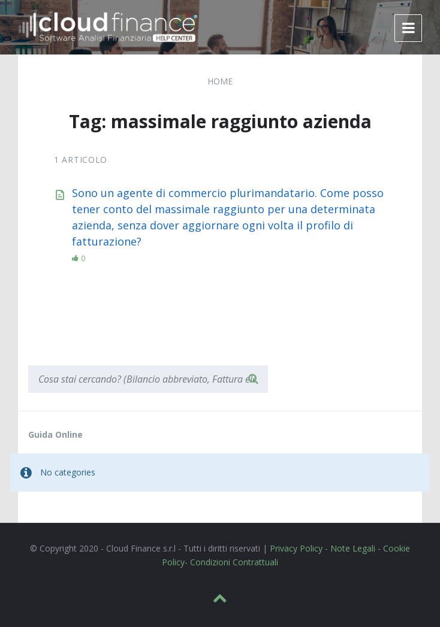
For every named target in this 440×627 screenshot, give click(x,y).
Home (220, 81)
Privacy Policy (296, 548)
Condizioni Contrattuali (234, 562)
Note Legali (352, 548)
